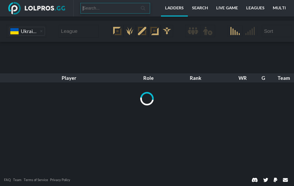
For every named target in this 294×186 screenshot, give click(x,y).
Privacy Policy (60, 180)
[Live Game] (227, 8)
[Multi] (279, 8)
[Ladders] (174, 8)
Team (17, 180)
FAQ (7, 180)
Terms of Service (36, 180)
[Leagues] (255, 8)
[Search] (109, 8)
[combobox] (26, 31)
